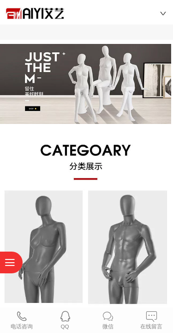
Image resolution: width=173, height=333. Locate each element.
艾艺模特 (87, 11)
